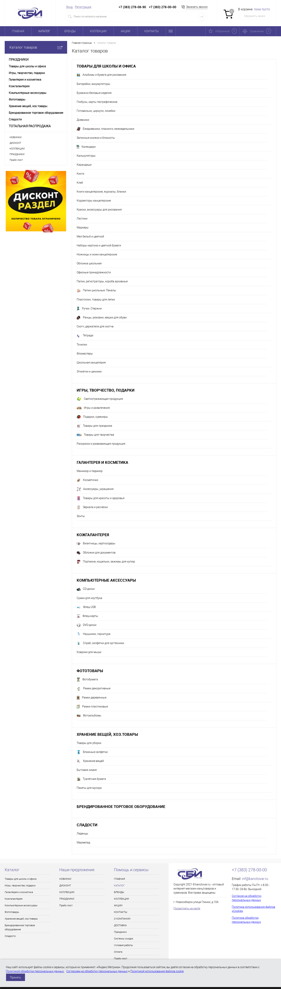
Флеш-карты (87, 616)
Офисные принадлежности (94, 272)
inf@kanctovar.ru (255, 879)
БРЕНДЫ (70, 31)
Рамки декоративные (93, 689)
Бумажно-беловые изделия (94, 92)
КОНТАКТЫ (151, 31)
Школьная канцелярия (91, 362)
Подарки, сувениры (92, 417)
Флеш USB (86, 607)
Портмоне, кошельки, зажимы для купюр (106, 562)
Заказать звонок (197, 6)
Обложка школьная (89, 263)
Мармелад (83, 842)
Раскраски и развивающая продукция (101, 443)
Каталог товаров (35, 47)
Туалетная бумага (91, 779)
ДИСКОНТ (15, 142)
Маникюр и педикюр (90, 471)
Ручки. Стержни (89, 309)
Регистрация (83, 7)
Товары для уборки (89, 743)
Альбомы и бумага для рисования (101, 75)
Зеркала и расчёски (92, 507)
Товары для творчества (95, 434)
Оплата (118, 951)
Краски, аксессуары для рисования (99, 209)
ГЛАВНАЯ (18, 31)
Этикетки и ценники (89, 371)
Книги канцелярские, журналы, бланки (101, 191)
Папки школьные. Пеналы (96, 291)
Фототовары (90, 671)
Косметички (87, 480)
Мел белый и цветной (90, 236)
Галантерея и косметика (102, 462)
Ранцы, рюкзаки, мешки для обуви (102, 318)
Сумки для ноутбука (89, 598)
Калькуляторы (86, 155)
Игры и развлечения (93, 408)
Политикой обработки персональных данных (35, 971)
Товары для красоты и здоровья (100, 498)
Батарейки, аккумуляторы (93, 83)
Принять (15, 977)
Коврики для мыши (89, 652)
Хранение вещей (90, 761)
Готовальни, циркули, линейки (96, 110)
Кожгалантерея (93, 535)
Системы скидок (123, 938)
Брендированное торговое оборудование (121, 806)
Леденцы (82, 833)
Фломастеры (85, 353)
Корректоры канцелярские (94, 200)
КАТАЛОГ (44, 31)
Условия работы (123, 945)
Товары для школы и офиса (106, 66)
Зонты (81, 516)
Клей (80, 182)
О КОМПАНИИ (122, 918)
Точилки (82, 344)
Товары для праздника (94, 426)
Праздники (120, 931)
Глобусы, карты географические (97, 101)
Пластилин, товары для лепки (96, 299)
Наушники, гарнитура (93, 634)
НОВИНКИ (15, 137)
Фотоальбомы (89, 716)
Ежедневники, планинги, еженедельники (105, 129)
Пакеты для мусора (89, 787)
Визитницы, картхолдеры (96, 544)
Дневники (83, 119)
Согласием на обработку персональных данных (97, 971)
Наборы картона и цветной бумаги (99, 245)
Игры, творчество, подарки (105, 390)
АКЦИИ (125, 31)
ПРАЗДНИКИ (17, 154)
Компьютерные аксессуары (106, 580)
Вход (69, 7)
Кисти (80, 173)
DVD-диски (86, 625)
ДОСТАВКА (120, 925)
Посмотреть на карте (186, 908)
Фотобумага (87, 680)
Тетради (85, 336)
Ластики (82, 218)
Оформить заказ (254, 16)
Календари (86, 147)
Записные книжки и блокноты (96, 137)
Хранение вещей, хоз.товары (107, 734)
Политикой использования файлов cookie (157, 971)
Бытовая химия (87, 769)
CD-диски (86, 589)
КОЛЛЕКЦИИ (98, 31)
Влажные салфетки (92, 752)
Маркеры (83, 227)
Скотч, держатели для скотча (95, 326)
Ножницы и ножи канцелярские (97, 254)
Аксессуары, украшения (95, 489)
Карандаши (84, 164)
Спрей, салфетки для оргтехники (100, 643)
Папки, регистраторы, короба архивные (102, 281)
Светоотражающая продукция (100, 399)
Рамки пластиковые (92, 707)
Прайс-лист (16, 159)
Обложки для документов (96, 553)
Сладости (87, 825)
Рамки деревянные (91, 698)
